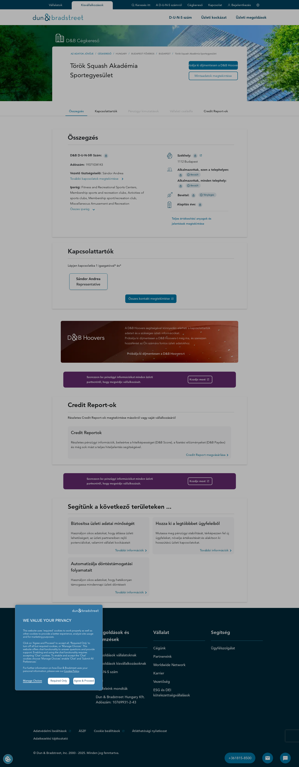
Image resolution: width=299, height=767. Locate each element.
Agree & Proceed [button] (84, 681)
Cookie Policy (71, 671)
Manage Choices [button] (32, 681)
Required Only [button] (58, 681)
